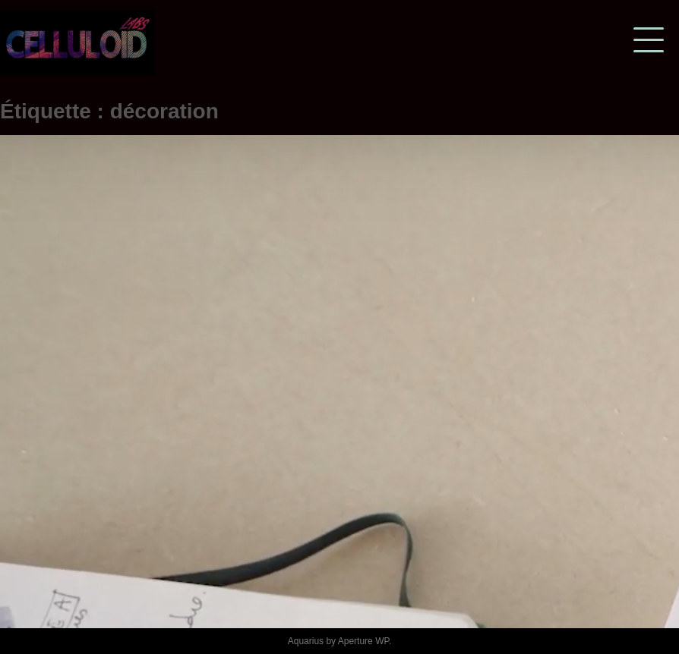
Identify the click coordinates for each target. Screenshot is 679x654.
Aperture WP (363, 641)
